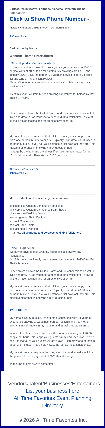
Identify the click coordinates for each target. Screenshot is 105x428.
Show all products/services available (33, 63)
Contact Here (18, 36)
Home (13, 247)
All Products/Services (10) (24, 169)
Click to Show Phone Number (48, 19)
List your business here (52, 391)
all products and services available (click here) (52, 232)
